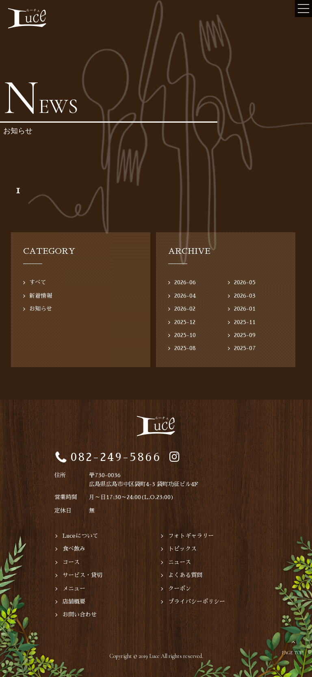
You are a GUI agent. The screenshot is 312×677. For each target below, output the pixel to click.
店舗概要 (74, 601)
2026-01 (245, 308)
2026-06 (185, 282)
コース (71, 562)
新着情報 (40, 295)
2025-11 (245, 322)
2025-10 (185, 335)
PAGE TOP (292, 652)
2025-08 (185, 348)
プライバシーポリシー (196, 601)
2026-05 (245, 282)
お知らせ (40, 308)
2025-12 (184, 322)
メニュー (74, 588)
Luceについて (80, 536)
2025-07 (245, 348)
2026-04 (185, 295)
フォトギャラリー (191, 536)
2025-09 (245, 335)
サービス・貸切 (82, 575)
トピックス (182, 549)
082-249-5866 (116, 457)
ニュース (179, 562)
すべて (37, 282)
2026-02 (184, 308)
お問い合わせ (80, 614)
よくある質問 (185, 575)
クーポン (179, 588)
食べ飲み (74, 549)
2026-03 (245, 295)
